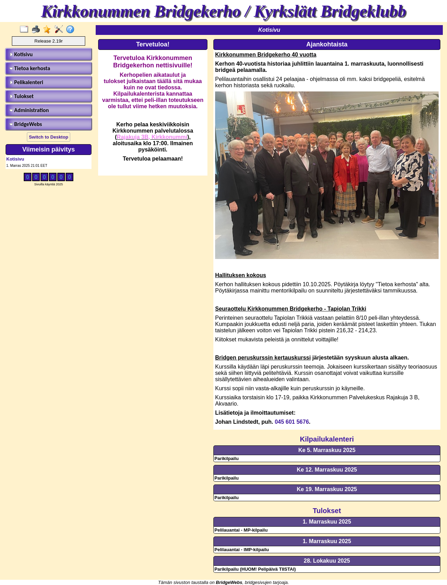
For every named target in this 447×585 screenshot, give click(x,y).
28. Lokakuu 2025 (327, 561)
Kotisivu (21, 54)
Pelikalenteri (26, 82)
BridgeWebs (25, 124)
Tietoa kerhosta (29, 68)
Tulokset (21, 96)
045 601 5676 (292, 422)
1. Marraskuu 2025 (327, 522)
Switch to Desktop (48, 137)
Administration (29, 110)
